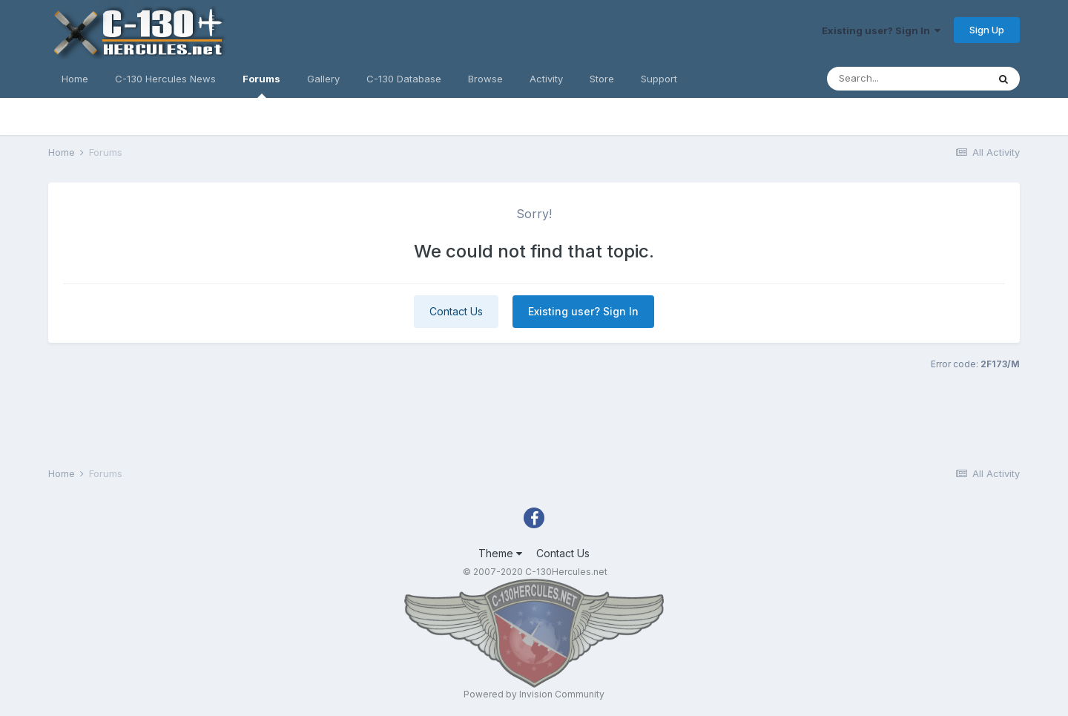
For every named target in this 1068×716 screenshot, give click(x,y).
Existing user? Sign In (881, 30)
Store (602, 79)
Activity (546, 79)
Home (75, 79)
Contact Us (456, 311)
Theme (500, 553)
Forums (261, 85)
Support (659, 79)
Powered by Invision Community (534, 694)
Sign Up (986, 30)
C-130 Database (403, 79)
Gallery (323, 79)
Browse (485, 79)
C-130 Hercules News (165, 79)
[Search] (907, 79)
